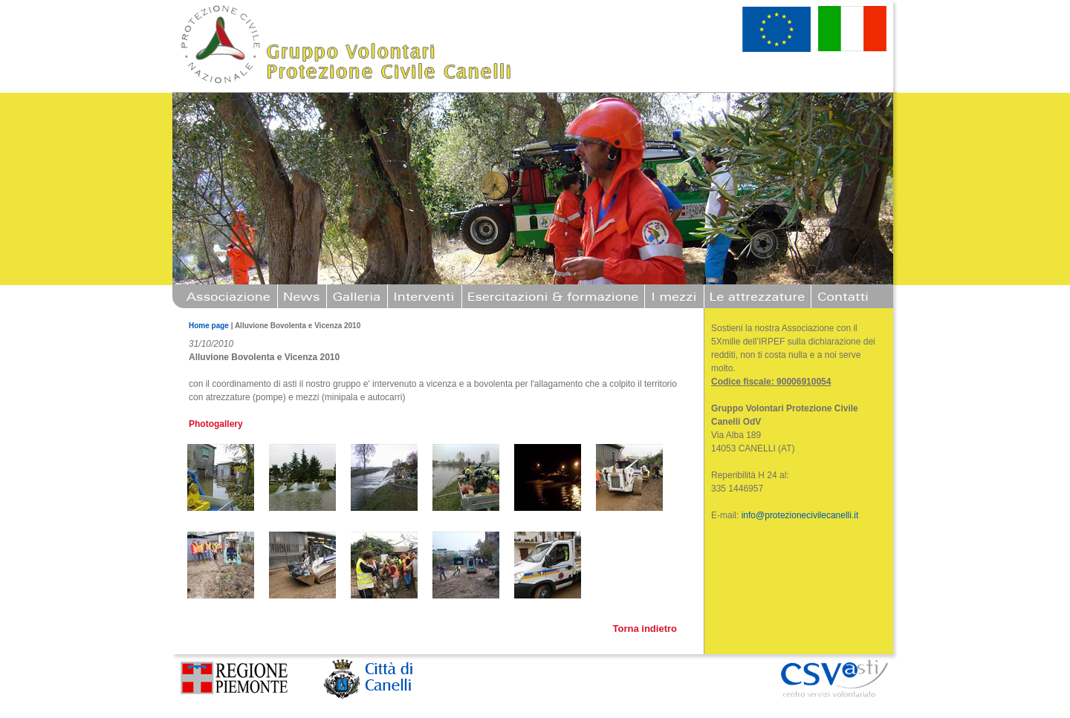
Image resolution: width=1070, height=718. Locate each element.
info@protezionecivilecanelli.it (800, 515)
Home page (209, 326)
